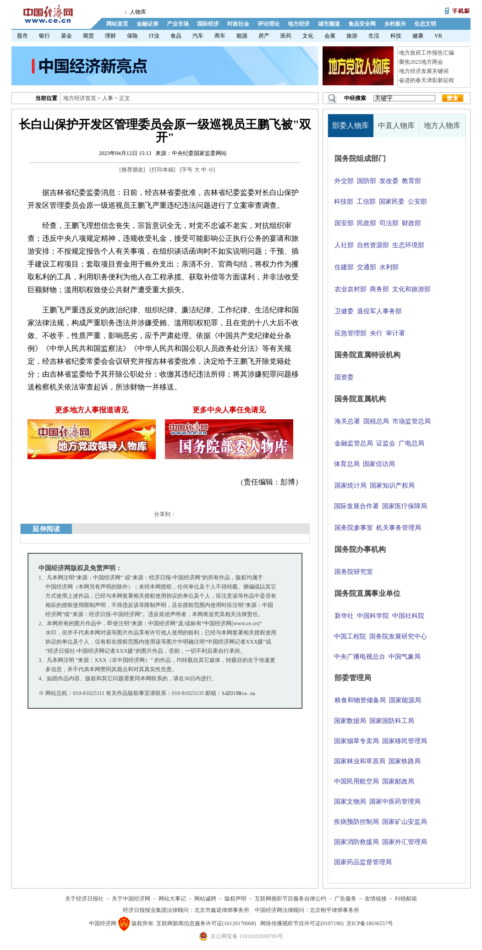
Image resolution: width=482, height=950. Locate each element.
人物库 (138, 12)
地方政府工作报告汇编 (426, 53)
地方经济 (299, 24)
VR (438, 36)
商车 (219, 36)
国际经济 (208, 24)
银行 (44, 36)
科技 (395, 36)
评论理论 (268, 24)
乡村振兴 (395, 24)
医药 (285, 36)
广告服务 (345, 898)
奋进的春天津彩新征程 (426, 80)
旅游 (351, 36)
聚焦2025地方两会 (421, 62)
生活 (373, 36)
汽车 (197, 36)
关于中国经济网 (131, 898)
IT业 (154, 36)
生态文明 (425, 24)
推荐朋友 (132, 170)
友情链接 (376, 898)
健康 (417, 36)
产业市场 (178, 24)
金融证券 (148, 24)
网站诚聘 (205, 898)
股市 (22, 36)
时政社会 (238, 24)
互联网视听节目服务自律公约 (290, 898)
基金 (66, 36)
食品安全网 (362, 24)
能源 (241, 36)
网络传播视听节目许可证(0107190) (302, 923)
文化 (307, 36)
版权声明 (235, 898)
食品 (175, 36)
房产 (263, 36)
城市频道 (329, 24)
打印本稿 (163, 170)
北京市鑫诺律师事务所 (221, 910)
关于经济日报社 (84, 898)
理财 (110, 36)
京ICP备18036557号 (370, 923)
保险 (132, 36)
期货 (88, 36)
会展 (329, 36)
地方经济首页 (79, 98)
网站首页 (117, 24)
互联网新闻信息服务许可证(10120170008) (206, 923)
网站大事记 (172, 898)
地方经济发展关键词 (424, 71)
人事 (107, 98)
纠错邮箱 (406, 898)
